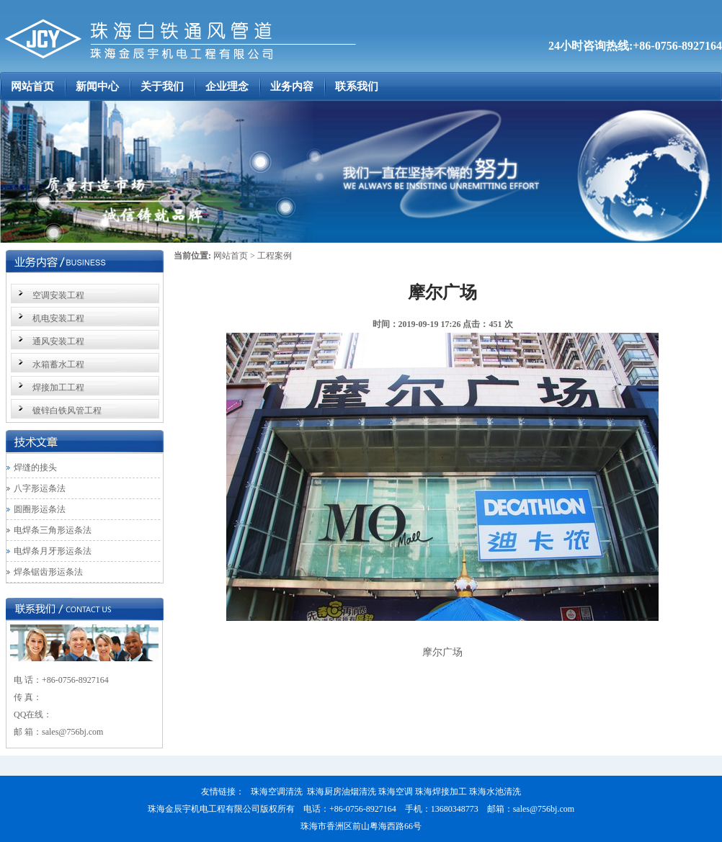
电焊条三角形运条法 (53, 530)
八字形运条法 (40, 488)
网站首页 (230, 256)
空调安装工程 (58, 295)
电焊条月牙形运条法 (53, 551)
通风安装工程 (58, 341)
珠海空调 (395, 792)
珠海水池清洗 (495, 792)
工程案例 (274, 256)
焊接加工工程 (58, 387)
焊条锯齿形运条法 (48, 572)
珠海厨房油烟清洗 (341, 792)
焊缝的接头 (35, 467)
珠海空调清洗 (277, 792)
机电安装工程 (58, 318)
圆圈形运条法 (40, 509)
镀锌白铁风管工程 (67, 411)
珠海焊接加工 (441, 792)
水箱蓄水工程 (58, 364)
